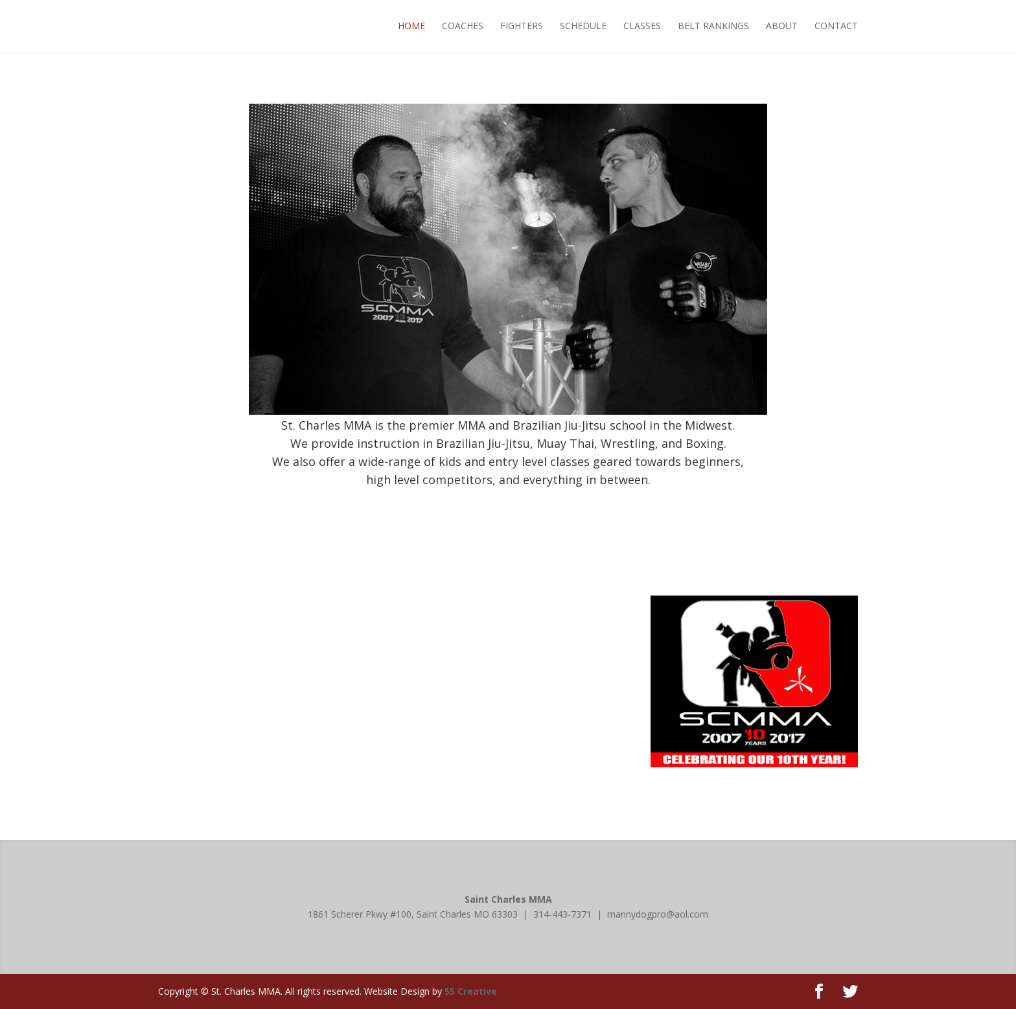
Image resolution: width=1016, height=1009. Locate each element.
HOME (411, 25)
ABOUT (782, 25)
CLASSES (642, 25)
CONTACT (836, 25)
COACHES (462, 25)
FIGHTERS (521, 25)
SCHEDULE (583, 25)
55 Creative (470, 991)
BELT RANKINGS (713, 25)
